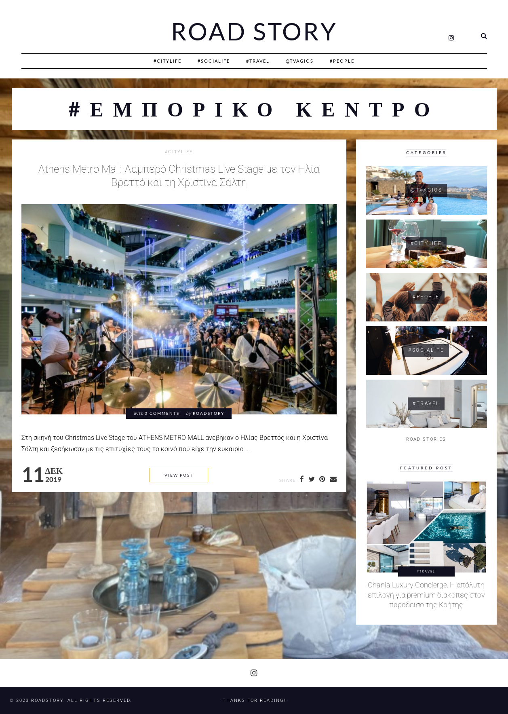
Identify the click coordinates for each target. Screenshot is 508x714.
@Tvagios (300, 60)
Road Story (254, 31)
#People (342, 60)
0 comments (162, 413)
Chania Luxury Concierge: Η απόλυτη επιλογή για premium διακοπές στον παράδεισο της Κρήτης (426, 595)
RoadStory (208, 413)
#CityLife (167, 60)
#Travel (258, 60)
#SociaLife (214, 60)
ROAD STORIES (426, 439)
